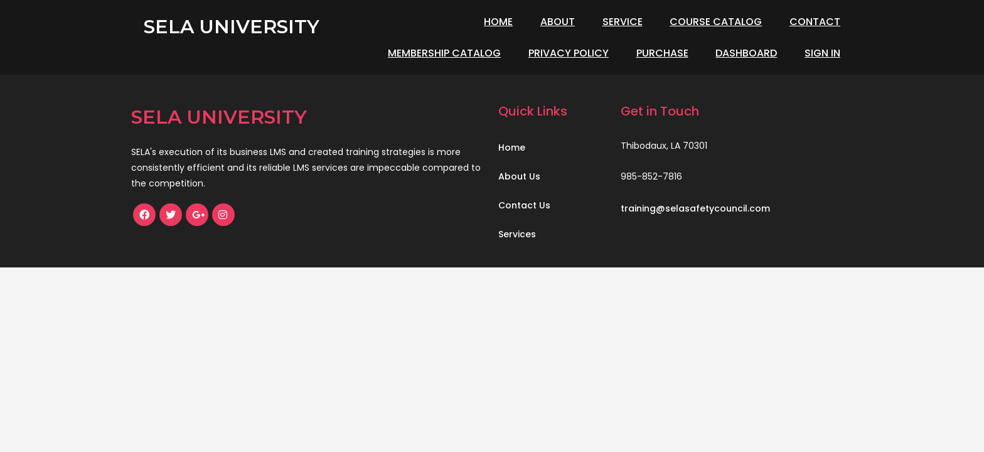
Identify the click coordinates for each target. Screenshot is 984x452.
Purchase (662, 53)
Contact (814, 21)
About (557, 21)
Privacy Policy (568, 53)
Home (498, 21)
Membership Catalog (444, 53)
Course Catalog (716, 21)
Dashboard (746, 53)
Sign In (822, 53)
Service (622, 21)
